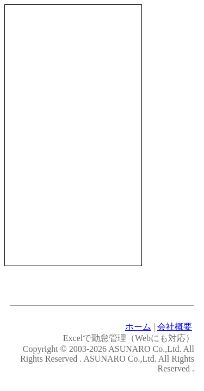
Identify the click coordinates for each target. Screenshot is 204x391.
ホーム (138, 326)
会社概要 (174, 326)
